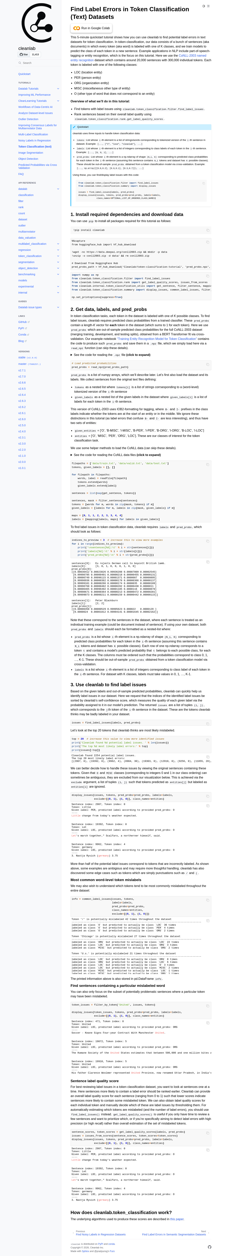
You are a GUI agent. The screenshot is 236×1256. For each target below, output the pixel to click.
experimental (26, 286)
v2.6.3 (22, 400)
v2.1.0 (22, 455)
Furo (112, 1251)
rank (21, 207)
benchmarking (26, 274)
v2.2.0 (22, 449)
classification (25, 195)
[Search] (38, 62)
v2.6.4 (22, 394)
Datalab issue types (30, 307)
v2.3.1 (22, 437)
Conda (22, 334)
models (22, 280)
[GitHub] (209, 1247)
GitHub (22, 321)
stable (27, 357)
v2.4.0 (22, 431)
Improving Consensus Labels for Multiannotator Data (37, 127)
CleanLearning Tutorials (32, 100)
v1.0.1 (22, 467)
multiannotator (26, 231)
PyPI (21, 328)
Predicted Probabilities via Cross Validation (37, 166)
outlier (22, 225)
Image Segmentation (30, 152)
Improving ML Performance (34, 94)
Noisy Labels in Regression (34, 140)
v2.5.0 (22, 425)
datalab (22, 188)
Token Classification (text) (34, 146)
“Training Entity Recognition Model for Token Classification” (157, 338)
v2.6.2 (22, 407)
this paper (176, 1219)
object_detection (28, 268)
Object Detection (28, 158)
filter (20, 201)
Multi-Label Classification (33, 134)
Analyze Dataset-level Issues (35, 113)
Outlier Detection (28, 119)
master (29, 364)
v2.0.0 (22, 461)
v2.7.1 (22, 370)
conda (111, 1244)
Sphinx (85, 1251)
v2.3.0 (22, 443)
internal (22, 292)
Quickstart (24, 73)
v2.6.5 (22, 388)
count (21, 213)
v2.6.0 (22, 419)
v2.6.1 (22, 413)
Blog (21, 341)
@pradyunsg (101, 1251)
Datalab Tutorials (28, 88)
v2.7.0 (22, 376)
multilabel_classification (32, 243)
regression (24, 249)
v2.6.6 (22, 382)
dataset (22, 219)
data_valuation (27, 237)
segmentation (26, 262)
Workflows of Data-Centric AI (35, 106)
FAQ (21, 174)
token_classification (30, 256)
